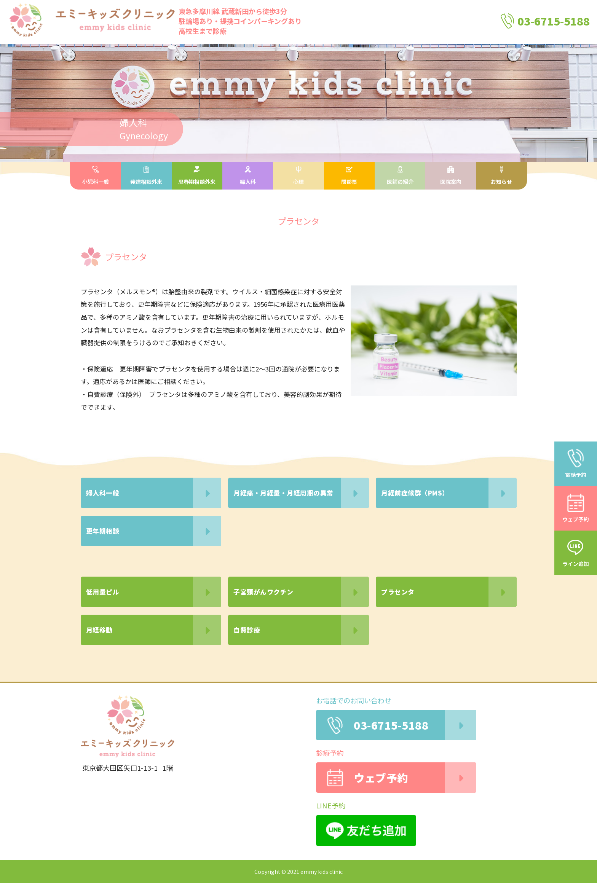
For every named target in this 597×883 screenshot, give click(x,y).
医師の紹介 (400, 175)
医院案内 (450, 175)
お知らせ (501, 175)
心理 (298, 175)
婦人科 (248, 175)
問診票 (349, 175)
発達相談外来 (146, 175)
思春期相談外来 (196, 175)
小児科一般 (95, 175)
